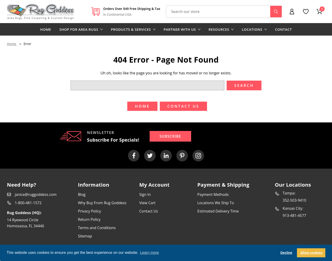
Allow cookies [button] (311, 253)
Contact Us (148, 211)
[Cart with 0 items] (319, 11)
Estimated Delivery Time (218, 211)
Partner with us (182, 29)
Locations (254, 29)
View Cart (147, 202)
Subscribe (170, 136)
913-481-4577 (294, 215)
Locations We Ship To (215, 202)
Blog (82, 194)
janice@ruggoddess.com (35, 194)
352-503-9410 (294, 200)
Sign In (145, 194)
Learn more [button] (149, 253)
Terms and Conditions (97, 227)
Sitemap (85, 236)
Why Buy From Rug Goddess (102, 202)
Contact (283, 29)
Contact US (183, 106)
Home (45, 29)
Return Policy (89, 219)
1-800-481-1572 (28, 202)
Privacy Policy (89, 211)
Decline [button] (286, 253)
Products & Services (133, 29)
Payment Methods (213, 194)
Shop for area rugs (81, 29)
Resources (221, 29)
